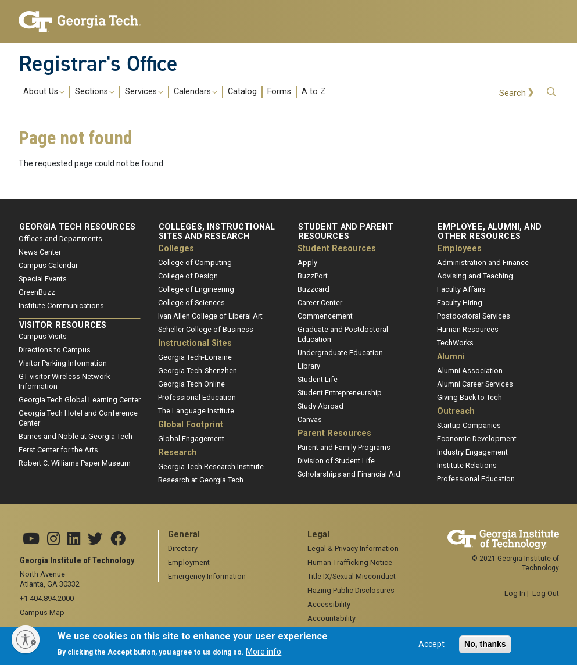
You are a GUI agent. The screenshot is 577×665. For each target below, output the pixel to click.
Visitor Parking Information (63, 363)
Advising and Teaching (475, 275)
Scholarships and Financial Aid (349, 474)
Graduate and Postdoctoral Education (343, 334)
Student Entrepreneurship (340, 392)
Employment (189, 562)
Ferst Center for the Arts (58, 449)
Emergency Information (207, 576)
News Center (40, 252)
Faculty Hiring (459, 302)
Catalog (242, 92)
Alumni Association (470, 370)
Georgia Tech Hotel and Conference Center (78, 418)
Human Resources (468, 329)
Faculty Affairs (461, 289)
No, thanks (485, 647)
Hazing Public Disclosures (351, 590)
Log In (514, 593)
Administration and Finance (483, 262)
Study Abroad (320, 406)
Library (309, 366)
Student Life (318, 379)
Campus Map (42, 612)
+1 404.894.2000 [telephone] (47, 598)
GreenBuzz (37, 292)
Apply (307, 262)
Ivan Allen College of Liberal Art (210, 316)
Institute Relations (467, 465)
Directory (183, 548)
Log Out (545, 593)
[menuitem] (174, 91)
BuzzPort (313, 275)
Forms (279, 92)
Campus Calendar (48, 265)
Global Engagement (191, 438)
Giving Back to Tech (469, 397)
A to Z (313, 92)
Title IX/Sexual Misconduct (351, 576)
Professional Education (197, 397)
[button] (551, 92)
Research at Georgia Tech (200, 479)
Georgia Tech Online (191, 384)
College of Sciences (191, 302)
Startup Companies (469, 425)
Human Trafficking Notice (349, 562)
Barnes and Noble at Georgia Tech (75, 436)
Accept (431, 647)
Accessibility (328, 604)
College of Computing (195, 262)
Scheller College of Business (205, 329)
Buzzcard (313, 289)
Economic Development (477, 438)
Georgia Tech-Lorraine (195, 357)
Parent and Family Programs (344, 447)
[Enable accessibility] (26, 639)
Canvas (310, 419)
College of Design (188, 275)
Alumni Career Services (475, 384)
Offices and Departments (60, 238)
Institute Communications (61, 305)
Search (512, 93)
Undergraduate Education (340, 352)
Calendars (195, 92)
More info (263, 655)
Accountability (331, 618)
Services (144, 92)
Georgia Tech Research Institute (211, 466)
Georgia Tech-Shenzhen (197, 370)
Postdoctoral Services (473, 316)
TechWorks (455, 342)
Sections (94, 92)
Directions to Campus (55, 349)
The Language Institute (196, 410)
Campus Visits (43, 336)
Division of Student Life (336, 460)
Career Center (320, 302)
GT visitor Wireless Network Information (64, 381)
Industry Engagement (472, 452)
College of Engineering (196, 289)
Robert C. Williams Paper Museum (75, 463)
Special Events (43, 278)
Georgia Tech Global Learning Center (80, 399)
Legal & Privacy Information (353, 548)
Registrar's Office (98, 63)
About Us (43, 92)
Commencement (325, 316)
